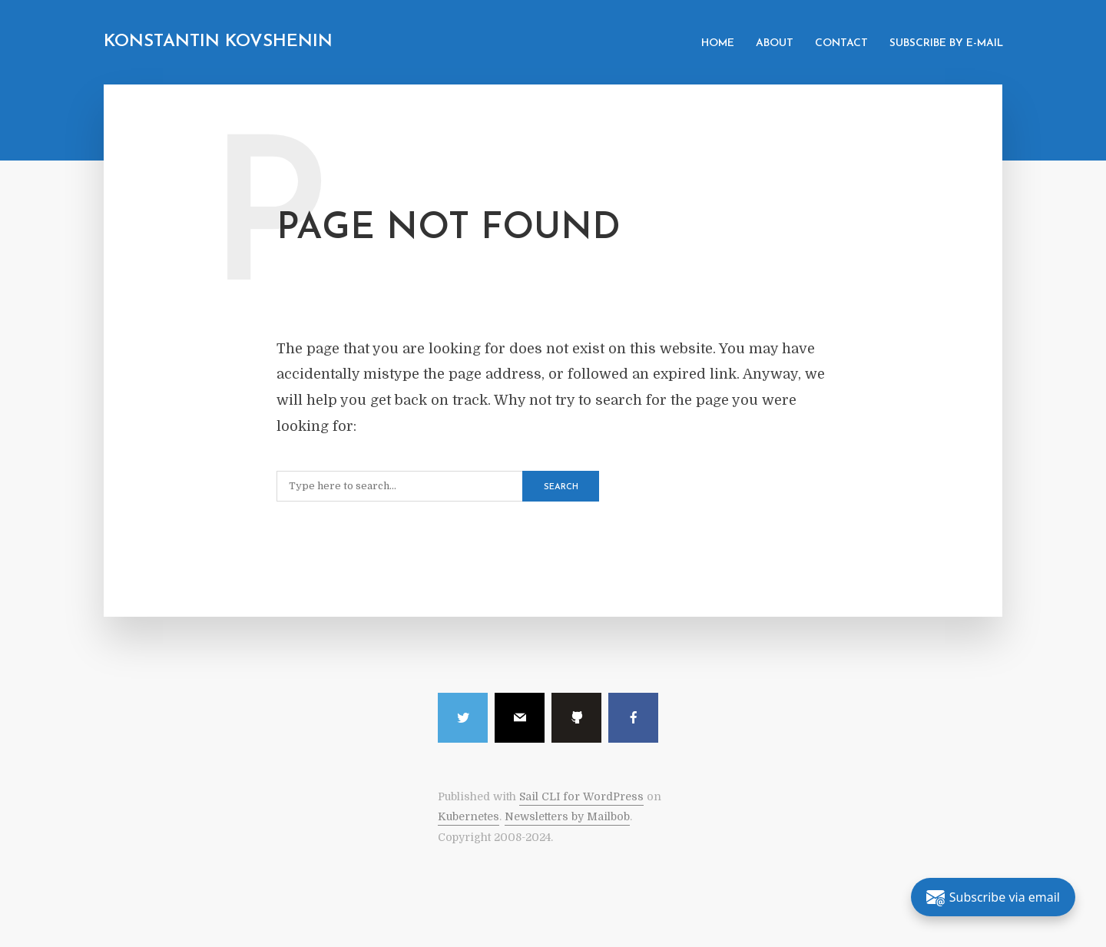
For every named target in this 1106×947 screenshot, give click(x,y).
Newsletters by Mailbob (567, 816)
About (774, 43)
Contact (841, 43)
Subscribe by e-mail (946, 43)
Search (561, 487)
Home (717, 43)
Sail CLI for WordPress (581, 796)
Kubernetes (468, 816)
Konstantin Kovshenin (218, 42)
